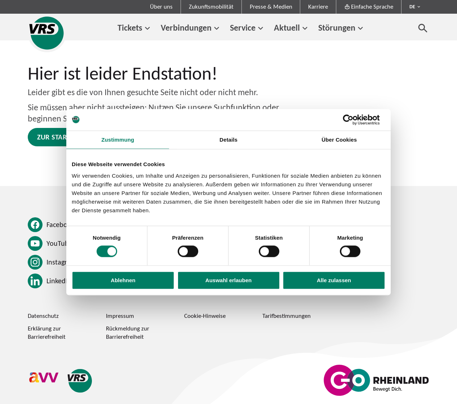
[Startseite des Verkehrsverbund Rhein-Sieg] (47, 33)
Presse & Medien (271, 6)
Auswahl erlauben (228, 280)
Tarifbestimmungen (286, 316)
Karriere (318, 6)
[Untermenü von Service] (261, 28)
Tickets (129, 27)
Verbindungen (186, 27)
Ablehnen (123, 280)
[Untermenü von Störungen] (360, 28)
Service (243, 27)
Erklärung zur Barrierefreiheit (47, 332)
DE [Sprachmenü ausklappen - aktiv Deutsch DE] (412, 6)
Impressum (120, 316)
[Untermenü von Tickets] (147, 28)
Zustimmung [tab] (117, 140)
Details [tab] (228, 140)
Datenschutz (43, 316)
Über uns (161, 6)
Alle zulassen (334, 280)
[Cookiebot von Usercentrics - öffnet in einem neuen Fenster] (353, 119)
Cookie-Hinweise (205, 316)
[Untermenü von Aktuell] (305, 28)
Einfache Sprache (369, 6)
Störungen (336, 27)
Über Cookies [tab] (339, 140)
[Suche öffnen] (423, 28)
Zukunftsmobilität (211, 6)
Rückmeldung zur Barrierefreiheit (127, 332)
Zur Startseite (62, 137)
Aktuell (287, 27)
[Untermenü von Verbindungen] (217, 28)
